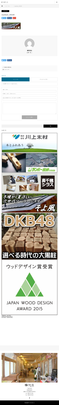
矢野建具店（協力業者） (7, 315)
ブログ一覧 (7, 6)
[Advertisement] (29, 330)
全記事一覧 (4, 130)
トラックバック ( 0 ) (43, 79)
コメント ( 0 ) (15, 79)
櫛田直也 (29, 50)
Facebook (29, 398)
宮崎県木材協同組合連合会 (7, 316)
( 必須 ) (5, 89)
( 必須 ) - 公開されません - (9, 93)
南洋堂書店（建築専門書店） (8, 317)
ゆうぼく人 (32, 402)
